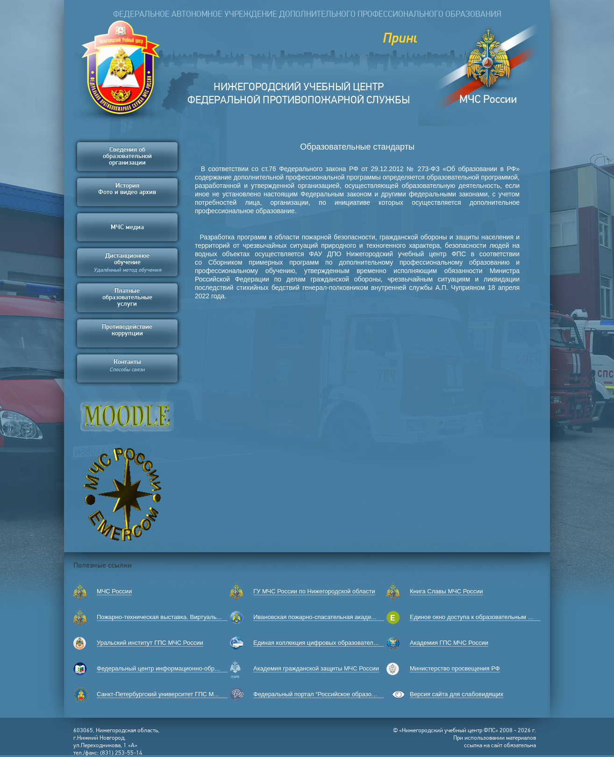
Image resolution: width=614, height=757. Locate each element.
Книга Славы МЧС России (446, 591)
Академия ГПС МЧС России (449, 642)
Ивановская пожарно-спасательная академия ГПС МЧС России (343, 616)
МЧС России (114, 591)
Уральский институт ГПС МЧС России (150, 642)
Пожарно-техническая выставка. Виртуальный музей (171, 616)
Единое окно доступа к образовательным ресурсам (482, 616)
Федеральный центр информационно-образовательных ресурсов (189, 668)
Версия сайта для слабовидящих (456, 694)
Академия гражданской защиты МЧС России (316, 668)
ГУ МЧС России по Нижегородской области (314, 591)
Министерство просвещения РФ (455, 668)
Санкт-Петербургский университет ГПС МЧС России (170, 694)
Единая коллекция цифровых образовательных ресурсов (334, 642)
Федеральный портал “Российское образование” (321, 694)
